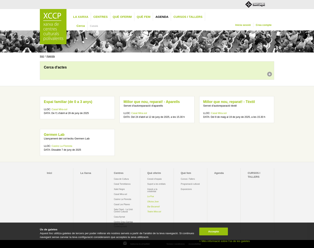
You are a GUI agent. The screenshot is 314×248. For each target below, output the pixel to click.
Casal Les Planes (122, 204)
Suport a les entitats (156, 184)
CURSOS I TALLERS (187, 16)
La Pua (150, 196)
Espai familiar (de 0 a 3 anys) (68, 102)
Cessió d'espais (154, 179)
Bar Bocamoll (153, 207)
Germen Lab (54, 135)
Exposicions (186, 189)
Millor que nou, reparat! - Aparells (152, 102)
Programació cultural (190, 184)
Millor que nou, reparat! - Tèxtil (229, 102)
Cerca (80, 25)
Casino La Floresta (62, 146)
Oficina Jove (153, 202)
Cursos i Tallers (188, 179)
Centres (100, 16)
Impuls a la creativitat (152, 190)
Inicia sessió (243, 24)
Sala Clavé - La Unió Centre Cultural (123, 210)
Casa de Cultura (121, 179)
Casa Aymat (119, 217)
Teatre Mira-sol (154, 212)
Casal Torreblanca (122, 184)
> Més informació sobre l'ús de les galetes (224, 241)
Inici (42, 56)
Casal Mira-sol (59, 109)
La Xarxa (80, 16)
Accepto (213, 231)
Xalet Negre (119, 189)
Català (94, 25)
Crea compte (264, 24)
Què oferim (122, 16)
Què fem (143, 16)
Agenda (161, 16)
